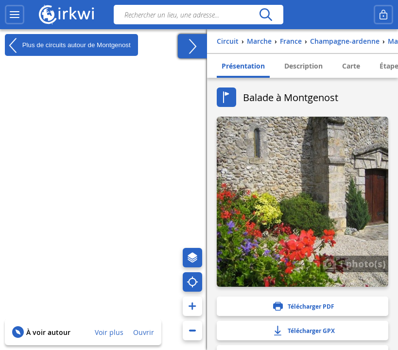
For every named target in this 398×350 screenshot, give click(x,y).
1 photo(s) (354, 263)
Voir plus (109, 332)
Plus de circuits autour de (68, 45)
